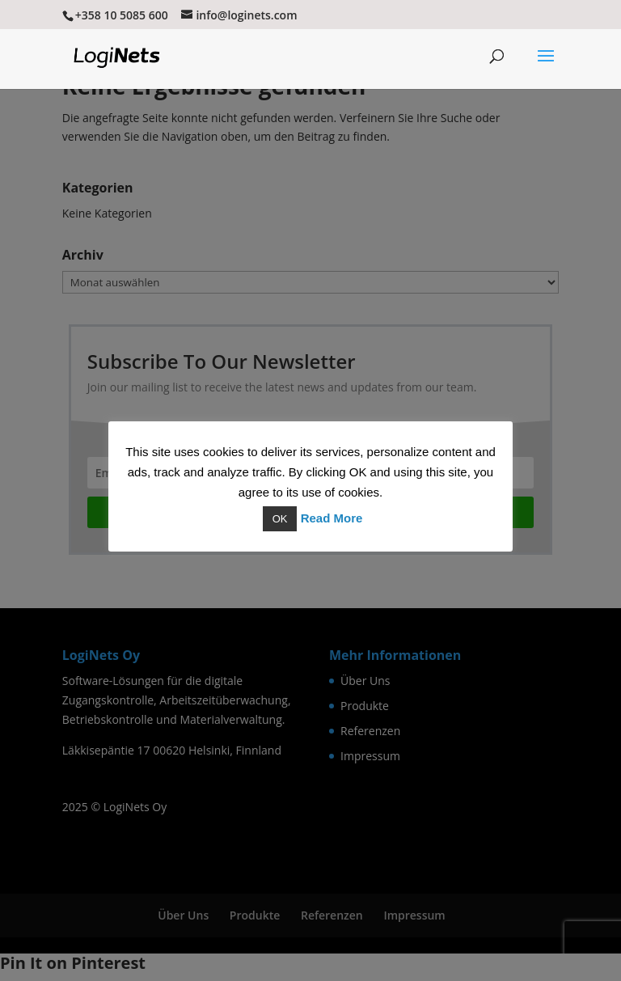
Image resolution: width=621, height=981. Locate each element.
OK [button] (280, 519)
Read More (332, 518)
